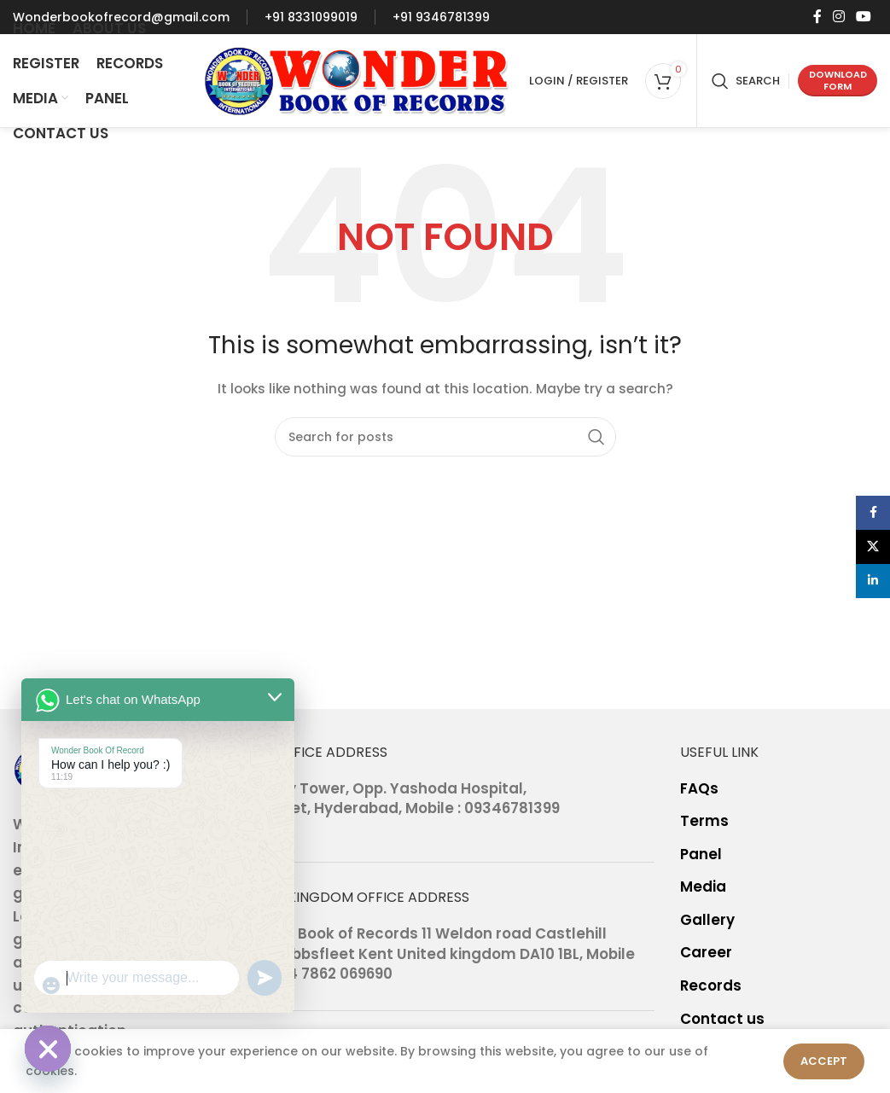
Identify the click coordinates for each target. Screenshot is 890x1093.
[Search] (745, 81)
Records (711, 986)
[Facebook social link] (817, 16)
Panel (701, 854)
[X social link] (873, 547)
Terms (704, 821)
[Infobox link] (121, 17)
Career (706, 952)
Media (703, 887)
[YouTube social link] (864, 16)
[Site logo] (357, 79)
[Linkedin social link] (873, 581)
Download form (838, 79)
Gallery (707, 920)
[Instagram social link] (838, 16)
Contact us (722, 1019)
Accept (823, 1061)
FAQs (699, 789)
